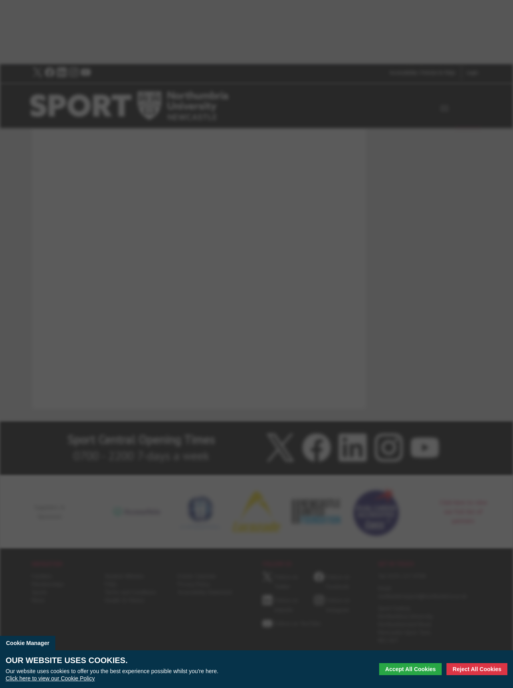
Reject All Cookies (476, 669)
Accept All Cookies (410, 669)
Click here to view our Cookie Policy (50, 678)
